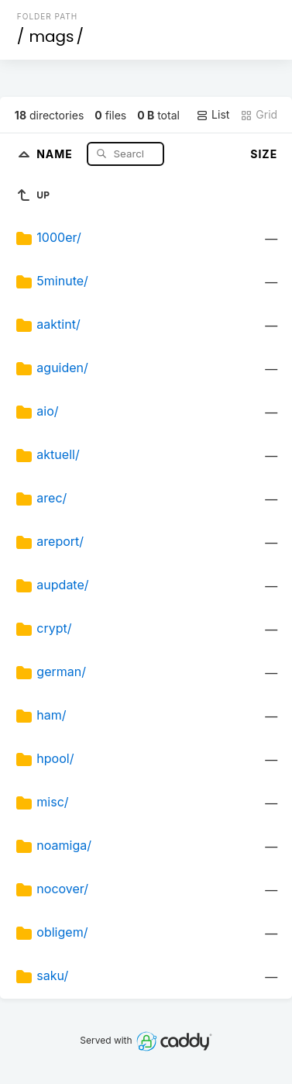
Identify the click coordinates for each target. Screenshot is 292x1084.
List (212, 115)
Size (263, 154)
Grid (258, 115)
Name (56, 153)
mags (51, 36)
